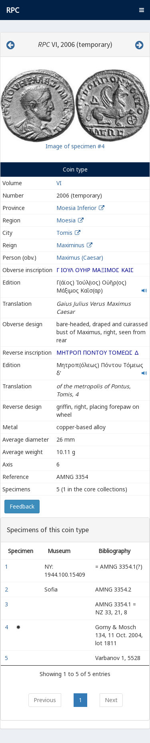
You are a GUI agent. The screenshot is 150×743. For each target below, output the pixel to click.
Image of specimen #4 (75, 146)
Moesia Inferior (76, 208)
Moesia (66, 220)
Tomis (64, 232)
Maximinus (70, 245)
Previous (45, 700)
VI (59, 183)
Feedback (22, 506)
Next (111, 700)
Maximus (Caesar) (79, 257)
